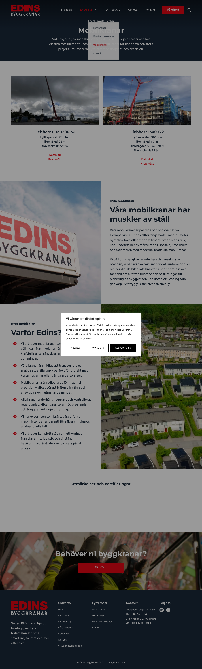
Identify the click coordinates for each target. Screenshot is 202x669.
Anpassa (75, 347)
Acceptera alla (123, 347)
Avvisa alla (98, 347)
